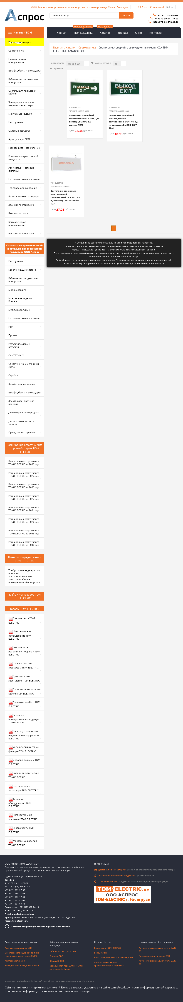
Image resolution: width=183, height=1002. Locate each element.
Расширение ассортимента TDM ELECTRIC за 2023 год (23, 485)
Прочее (12, 335)
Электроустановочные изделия (21, 402)
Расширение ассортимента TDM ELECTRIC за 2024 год (23, 474)
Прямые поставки (124, 875)
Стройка (13, 375)
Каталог (105, 30)
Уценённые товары (19, 42)
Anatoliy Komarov (85, 981)
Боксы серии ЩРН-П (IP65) (107, 947)
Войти (169, 7)
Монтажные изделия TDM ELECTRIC (22, 843)
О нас (138, 32)
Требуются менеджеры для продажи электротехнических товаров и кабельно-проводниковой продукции (24, 576)
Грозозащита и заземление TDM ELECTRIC (24, 678)
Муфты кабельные (19, 309)
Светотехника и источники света (23, 365)
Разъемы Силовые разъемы (19, 345)
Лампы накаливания (15, 960)
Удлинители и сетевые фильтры (21, 169)
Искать (126, 15)
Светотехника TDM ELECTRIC (21, 620)
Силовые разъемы (19, 130)
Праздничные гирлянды (22, 432)
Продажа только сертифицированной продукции (131, 881)
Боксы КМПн (100, 952)
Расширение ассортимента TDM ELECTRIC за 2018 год (23, 543)
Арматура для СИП (19, 139)
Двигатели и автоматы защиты (21, 422)
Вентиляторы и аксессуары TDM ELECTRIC (23, 788)
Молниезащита (17, 289)
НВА (10, 326)
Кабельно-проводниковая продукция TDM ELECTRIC (23, 718)
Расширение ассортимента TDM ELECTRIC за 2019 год (23, 532)
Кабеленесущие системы (22, 269)
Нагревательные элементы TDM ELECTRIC (22, 817)
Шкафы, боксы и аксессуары (24, 70)
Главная (61, 32)
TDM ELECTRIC (83, 30)
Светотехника (16, 50)
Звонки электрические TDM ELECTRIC (23, 775)
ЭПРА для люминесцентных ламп (22, 965)
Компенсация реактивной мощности (23, 157)
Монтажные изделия (20, 113)
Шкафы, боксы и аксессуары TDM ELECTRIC (23, 665)
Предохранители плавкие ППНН (155, 955)
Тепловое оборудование (22, 187)
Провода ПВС (56, 956)
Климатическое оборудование (17, 223)
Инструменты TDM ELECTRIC (21, 830)
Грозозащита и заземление (24, 147)
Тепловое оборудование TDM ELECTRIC (19, 802)
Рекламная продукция (21, 233)
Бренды (122, 32)
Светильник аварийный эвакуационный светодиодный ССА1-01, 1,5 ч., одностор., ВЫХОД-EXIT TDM (123, 121)
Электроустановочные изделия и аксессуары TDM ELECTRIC (23, 734)
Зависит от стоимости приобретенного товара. (134, 869)
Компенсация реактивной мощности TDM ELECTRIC (24, 650)
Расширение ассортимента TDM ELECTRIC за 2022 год (23, 497)
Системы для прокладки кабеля (22, 92)
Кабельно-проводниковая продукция (23, 80)
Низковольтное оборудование (17, 60)
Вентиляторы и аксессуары (23, 196)
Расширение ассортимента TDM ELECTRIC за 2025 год (23, 462)
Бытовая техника (18, 213)
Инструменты (16, 122)
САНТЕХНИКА (16, 355)
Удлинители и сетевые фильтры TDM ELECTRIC (23, 749)
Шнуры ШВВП (57, 960)
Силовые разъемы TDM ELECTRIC (24, 762)
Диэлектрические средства (23, 412)
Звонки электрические (21, 204)
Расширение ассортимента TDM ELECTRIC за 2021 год (23, 509)
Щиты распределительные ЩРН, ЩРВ (113, 957)
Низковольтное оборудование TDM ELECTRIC (19, 634)
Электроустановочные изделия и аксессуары (21, 103)
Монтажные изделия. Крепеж (20, 299)
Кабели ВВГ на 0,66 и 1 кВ (63, 951)
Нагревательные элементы (24, 179)
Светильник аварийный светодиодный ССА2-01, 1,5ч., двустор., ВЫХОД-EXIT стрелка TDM (84, 120)
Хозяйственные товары (21, 384)
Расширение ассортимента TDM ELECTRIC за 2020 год (23, 520)
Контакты (155, 32)
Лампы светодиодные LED (18, 947)
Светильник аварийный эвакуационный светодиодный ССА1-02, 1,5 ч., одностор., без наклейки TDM (65, 197)
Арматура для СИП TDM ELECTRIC (24, 704)
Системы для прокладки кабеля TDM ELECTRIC (24, 691)
